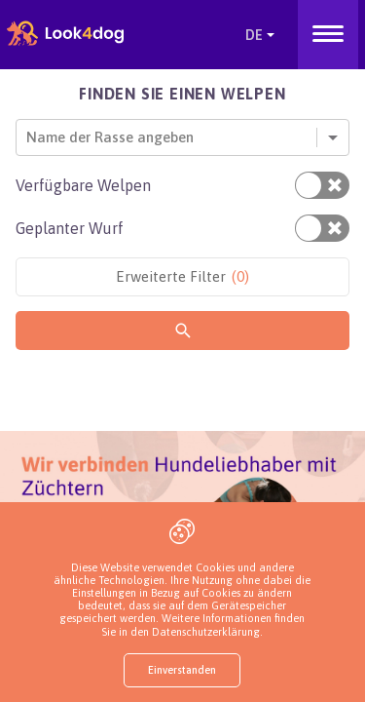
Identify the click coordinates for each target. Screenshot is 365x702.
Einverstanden (182, 670)
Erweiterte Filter (182, 276)
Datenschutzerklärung (206, 632)
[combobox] (28, 137)
